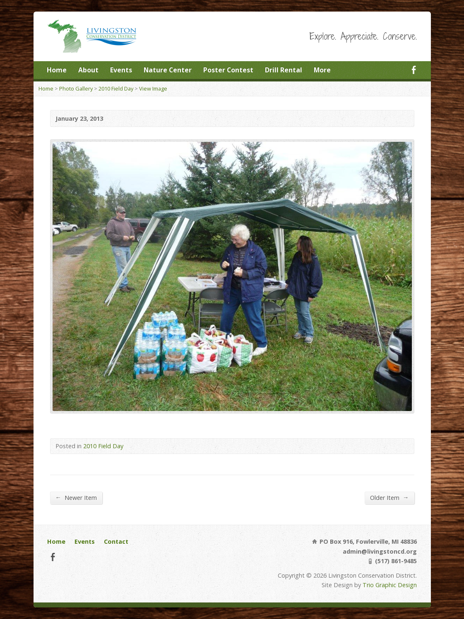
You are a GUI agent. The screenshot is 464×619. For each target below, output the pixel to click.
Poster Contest (228, 69)
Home (57, 69)
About (88, 69)
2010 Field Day (116, 88)
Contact (116, 541)
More (322, 69)
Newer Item (76, 497)
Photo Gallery (76, 88)
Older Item (389, 497)
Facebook (413, 69)
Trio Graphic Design (390, 585)
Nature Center (168, 69)
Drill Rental (283, 69)
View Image (153, 88)
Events (121, 69)
